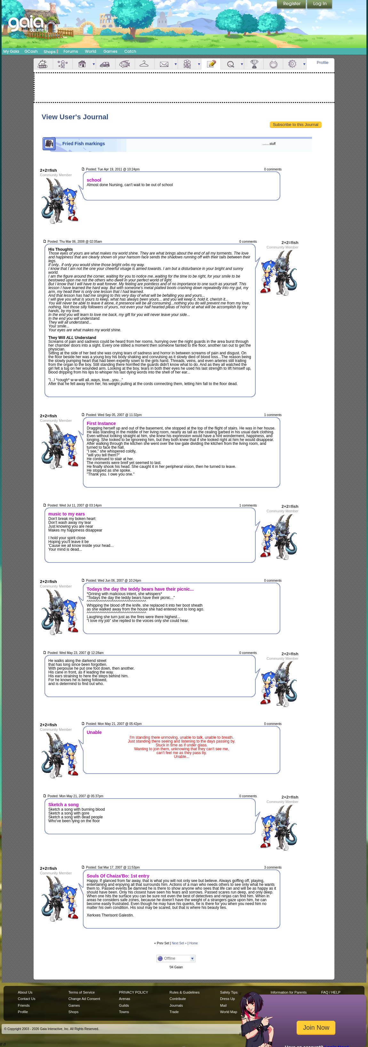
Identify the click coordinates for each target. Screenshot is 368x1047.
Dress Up (227, 999)
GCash (31, 51)
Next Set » (179, 943)
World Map (228, 1012)
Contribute (178, 999)
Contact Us (27, 999)
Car (105, 64)
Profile (323, 62)
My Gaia (11, 51)
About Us (25, 992)
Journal (210, 64)
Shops (51, 51)
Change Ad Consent (84, 999)
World (90, 51)
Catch (130, 51)
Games (110, 51)
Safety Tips (229, 992)
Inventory (144, 64)
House (82, 64)
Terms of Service (81, 992)
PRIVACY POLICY (133, 992)
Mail (164, 64)
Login (319, 5)
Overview (43, 64)
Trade (174, 1012)
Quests (230, 64)
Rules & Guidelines (185, 992)
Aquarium (125, 64)
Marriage (273, 64)
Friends (187, 64)
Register (292, 5)
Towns (124, 1012)
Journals (176, 1005)
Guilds (124, 1005)
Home (193, 943)
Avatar (62, 64)
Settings (292, 64)
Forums (70, 51)
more (94, 64)
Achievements (253, 64)
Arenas (124, 999)
